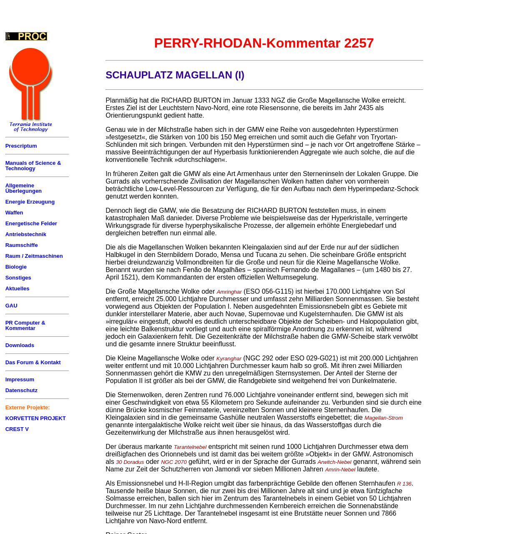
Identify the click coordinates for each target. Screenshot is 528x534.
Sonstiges (18, 277)
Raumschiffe (21, 245)
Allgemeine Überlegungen (23, 188)
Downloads (19, 345)
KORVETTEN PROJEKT (35, 418)
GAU (11, 305)
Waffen (14, 212)
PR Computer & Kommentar (25, 325)
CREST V (17, 429)
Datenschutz (21, 390)
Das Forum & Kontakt (33, 362)
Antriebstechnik (25, 234)
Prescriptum (21, 146)
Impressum (19, 379)
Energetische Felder (31, 223)
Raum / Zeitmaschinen (34, 256)
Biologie (16, 267)
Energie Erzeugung (30, 201)
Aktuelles (17, 288)
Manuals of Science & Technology (33, 165)
